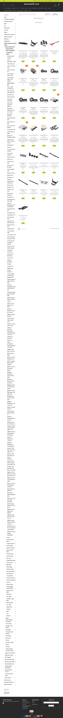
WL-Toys (8, 558)
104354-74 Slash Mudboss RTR (11, 494)
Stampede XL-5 (11, 215)
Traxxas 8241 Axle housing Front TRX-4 (23, 216)
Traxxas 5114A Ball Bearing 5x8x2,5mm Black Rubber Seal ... (54, 79)
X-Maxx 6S (10, 266)
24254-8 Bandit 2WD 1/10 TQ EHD (11, 281)
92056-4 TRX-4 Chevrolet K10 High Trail (11, 427)
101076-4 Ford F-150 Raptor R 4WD (11, 479)
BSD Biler (8, 565)
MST (7, 611)
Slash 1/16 (9, 159)
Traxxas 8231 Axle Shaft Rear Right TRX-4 (33, 190)
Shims (7, 644)
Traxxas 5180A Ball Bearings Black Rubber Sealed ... (43, 108)
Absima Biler (9, 602)
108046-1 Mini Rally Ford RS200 (10, 511)
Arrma (8, 537)
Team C (8, 582)
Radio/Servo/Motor (9, 34)
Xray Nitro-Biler (10, 578)
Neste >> (24, 228)
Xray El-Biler (9, 575)
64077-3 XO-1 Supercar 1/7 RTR (10, 305)
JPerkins (8, 609)
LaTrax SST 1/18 (11, 234)
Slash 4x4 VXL (11, 97)
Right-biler (9, 607)
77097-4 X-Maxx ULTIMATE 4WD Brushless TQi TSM (11, 344)
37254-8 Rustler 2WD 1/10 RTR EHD (11, 294)
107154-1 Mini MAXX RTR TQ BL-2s (11, 505)
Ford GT (9, 147)
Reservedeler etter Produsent (23, 14)
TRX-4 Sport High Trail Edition (10, 79)
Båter (5, 32)
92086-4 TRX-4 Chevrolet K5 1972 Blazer (11, 433)
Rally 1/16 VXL (11, 173)
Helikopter (7, 28)
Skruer (7, 640)
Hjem (19, 13)
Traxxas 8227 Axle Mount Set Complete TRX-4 (33, 163)
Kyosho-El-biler (10, 548)
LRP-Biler (8, 594)
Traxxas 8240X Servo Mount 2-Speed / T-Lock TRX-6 (54, 190)
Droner (6, 30)
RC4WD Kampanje (9, 19)
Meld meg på (51, 705)
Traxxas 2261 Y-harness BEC (54, 50)
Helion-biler (9, 562)
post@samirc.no (25, 708)
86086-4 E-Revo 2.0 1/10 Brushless (10, 381)
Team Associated (11, 580)
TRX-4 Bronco (11, 64)
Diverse (8, 646)
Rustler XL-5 (10, 187)
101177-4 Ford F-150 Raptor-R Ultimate (11, 485)
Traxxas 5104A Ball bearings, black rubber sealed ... (43, 79)
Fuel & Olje (8, 623)
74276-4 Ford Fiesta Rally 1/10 (10, 320)
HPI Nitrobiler (10, 569)
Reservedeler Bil (10, 47)
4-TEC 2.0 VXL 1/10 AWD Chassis (11, 242)
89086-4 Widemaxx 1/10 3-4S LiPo (11, 403)
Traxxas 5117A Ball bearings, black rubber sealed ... (33, 108)
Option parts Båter (10, 661)
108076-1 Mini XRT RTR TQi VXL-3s (10, 516)
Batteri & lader (8, 36)
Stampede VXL (11, 212)
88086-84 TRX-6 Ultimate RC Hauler (11, 386)
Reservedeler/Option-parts (25, 13)
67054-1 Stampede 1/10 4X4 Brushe (11, 205)
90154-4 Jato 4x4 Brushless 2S (11, 412)
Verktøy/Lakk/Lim (9, 682)
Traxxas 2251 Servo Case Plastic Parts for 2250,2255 (44, 51)
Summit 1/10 (10, 94)
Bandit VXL (10, 175)
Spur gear (8, 638)
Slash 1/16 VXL (11, 157)
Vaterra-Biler (9, 556)
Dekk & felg (7, 680)
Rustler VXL (10, 185)
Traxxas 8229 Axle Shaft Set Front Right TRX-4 (54, 163)
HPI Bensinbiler (10, 571)
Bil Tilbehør (8, 657)
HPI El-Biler (9, 567)
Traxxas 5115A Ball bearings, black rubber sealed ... (23, 108)
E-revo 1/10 (10, 258)
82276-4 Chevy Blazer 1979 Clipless (11, 362)
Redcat (8, 615)
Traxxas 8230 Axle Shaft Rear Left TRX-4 (23, 190)
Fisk (5, 17)
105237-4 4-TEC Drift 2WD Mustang (11, 500)
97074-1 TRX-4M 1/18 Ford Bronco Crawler (11, 468)
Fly (5, 26)
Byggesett (7, 41)
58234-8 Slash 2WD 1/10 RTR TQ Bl (11, 299)
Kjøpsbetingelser (35, 704)
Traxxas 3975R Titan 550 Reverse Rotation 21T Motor (33, 79)
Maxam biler (9, 584)
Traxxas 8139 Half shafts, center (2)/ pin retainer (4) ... (54, 136)
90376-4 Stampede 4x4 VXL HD (11, 418)
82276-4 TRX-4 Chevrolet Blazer (11, 368)
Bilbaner (6, 39)
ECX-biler (8, 605)
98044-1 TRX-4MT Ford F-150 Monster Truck (11, 473)
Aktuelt (33, 701)
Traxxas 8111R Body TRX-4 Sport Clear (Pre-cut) (23, 136)
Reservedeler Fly (9, 664)
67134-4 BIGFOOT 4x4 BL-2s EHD (10, 310)
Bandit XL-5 (10, 177)
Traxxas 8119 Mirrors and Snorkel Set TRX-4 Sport (44, 136)
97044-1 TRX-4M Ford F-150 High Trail (11, 450)
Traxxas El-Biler (31, 14)
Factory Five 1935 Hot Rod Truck (10, 141)
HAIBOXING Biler (10, 560)
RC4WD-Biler (10, 554)
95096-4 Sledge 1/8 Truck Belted (10, 444)
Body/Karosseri (9, 655)
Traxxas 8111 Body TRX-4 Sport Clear (54, 108)
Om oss (33, 702)
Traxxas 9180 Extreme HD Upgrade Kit (10, 275)
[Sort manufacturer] (48, 14)
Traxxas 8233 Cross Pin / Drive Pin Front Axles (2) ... (44, 190)
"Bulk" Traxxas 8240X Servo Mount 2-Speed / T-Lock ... (33, 51)
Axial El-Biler (9, 545)
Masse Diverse (8, 684)
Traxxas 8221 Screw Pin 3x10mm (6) (23, 163)
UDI (7, 613)
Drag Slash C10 (11, 129)
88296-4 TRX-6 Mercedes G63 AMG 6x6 (11, 392)
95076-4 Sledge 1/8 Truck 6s (10, 438)
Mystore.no (17, 701)
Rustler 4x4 (10, 197)
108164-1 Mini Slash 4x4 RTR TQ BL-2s (11, 522)
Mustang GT (10, 145)
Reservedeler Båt (9, 659)
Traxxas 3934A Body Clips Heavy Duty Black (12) (23, 79)
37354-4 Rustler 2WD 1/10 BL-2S (10, 181)
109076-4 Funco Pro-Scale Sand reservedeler (11, 527)
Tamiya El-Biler (10, 543)
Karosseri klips (9, 642)
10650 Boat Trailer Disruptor (10, 270)
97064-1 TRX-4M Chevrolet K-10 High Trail (11, 462)
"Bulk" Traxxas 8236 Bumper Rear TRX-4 (23, 51)
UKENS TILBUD (8, 21)
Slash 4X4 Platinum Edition (10, 104)
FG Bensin (8, 635)
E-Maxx (9, 264)
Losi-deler (9, 596)
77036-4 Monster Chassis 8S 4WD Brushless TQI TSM (11, 331)
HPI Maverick (9, 573)
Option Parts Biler (10, 653)
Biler (5, 23)
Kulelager (8, 629)
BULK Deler (8, 677)
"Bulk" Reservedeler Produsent (9, 619)
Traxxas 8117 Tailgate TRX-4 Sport (33, 136)
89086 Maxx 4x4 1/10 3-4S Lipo (10, 397)
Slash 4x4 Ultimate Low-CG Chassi (11, 110)
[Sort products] (55, 14)
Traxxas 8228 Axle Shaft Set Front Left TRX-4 (43, 163)
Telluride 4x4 (10, 228)
